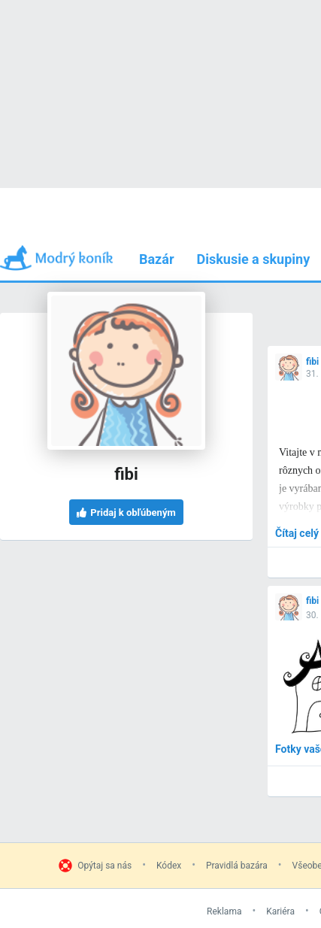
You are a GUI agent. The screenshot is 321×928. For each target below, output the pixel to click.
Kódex (168, 865)
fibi (312, 361)
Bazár (156, 259)
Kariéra (280, 911)
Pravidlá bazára (237, 865)
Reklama (224, 911)
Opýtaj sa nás (104, 865)
